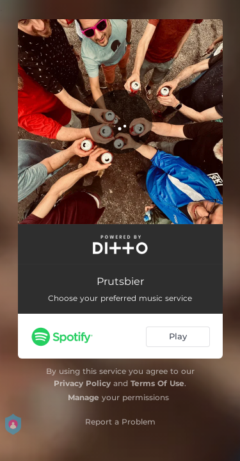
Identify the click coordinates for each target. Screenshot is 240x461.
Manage (83, 397)
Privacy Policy (82, 383)
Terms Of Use (157, 383)
